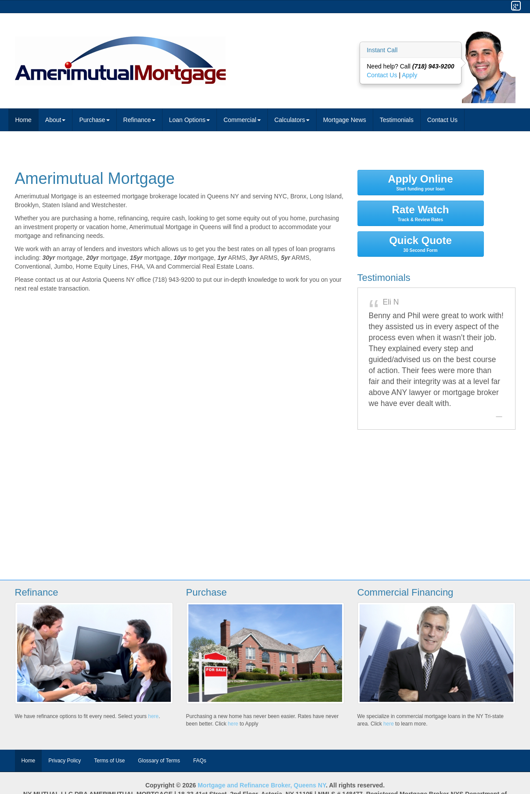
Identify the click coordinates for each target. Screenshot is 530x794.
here (153, 716)
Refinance (139, 119)
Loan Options (189, 119)
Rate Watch (420, 213)
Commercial (242, 119)
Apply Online (420, 182)
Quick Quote (420, 243)
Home (23, 119)
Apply (409, 75)
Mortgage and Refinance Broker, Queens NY (262, 785)
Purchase (94, 119)
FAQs (199, 761)
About (55, 119)
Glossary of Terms (159, 761)
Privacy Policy (64, 761)
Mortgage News (344, 119)
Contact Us (383, 75)
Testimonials (397, 119)
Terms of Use (109, 761)
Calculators (292, 119)
